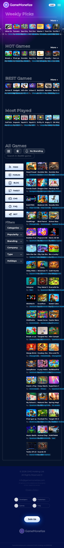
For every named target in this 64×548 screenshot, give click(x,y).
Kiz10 (26, 61)
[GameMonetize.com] (17, 5)
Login (52, 5)
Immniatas (45, 224)
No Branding (34, 151)
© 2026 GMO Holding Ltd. (32, 471)
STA (33, 125)
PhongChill (34, 224)
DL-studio (56, 405)
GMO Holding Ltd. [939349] (43, 545)
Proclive (55, 323)
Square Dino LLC (36, 273)
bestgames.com (36, 191)
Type (14, 254)
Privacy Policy (32, 490)
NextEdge (52, 93)
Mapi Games (34, 208)
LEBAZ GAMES (46, 372)
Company (14, 247)
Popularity (14, 234)
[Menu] (59, 5)
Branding (14, 241)
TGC (31, 290)
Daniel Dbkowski (36, 455)
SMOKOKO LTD (35, 175)
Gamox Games (46, 323)
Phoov (43, 389)
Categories (14, 228)
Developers (20, 499)
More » (54, 20)
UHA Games (45, 455)
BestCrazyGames (36, 422)
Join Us (32, 519)
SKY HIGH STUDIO (47, 175)
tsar (53, 438)
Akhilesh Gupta (35, 306)
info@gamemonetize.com (32, 480)
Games (19, 506)
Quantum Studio (36, 241)
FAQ (37, 506)
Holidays (14, 261)
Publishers (39, 499)
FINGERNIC (56, 191)
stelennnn (45, 339)
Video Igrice (56, 241)
